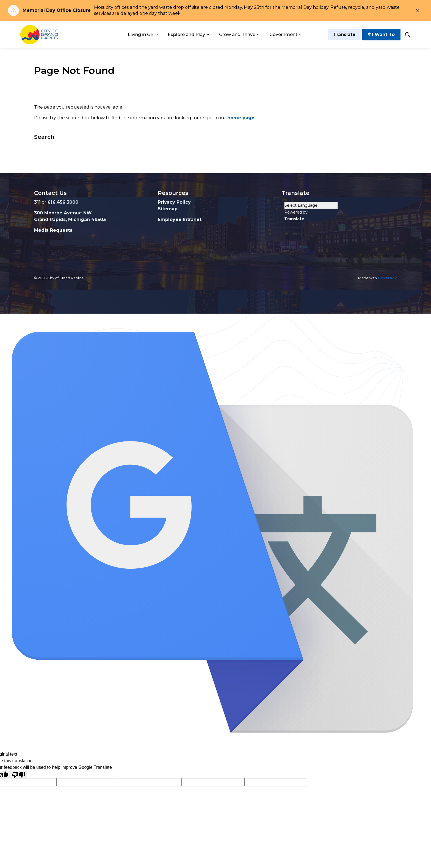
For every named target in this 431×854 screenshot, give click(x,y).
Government (283, 34)
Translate (344, 34)
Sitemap (168, 208)
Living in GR (141, 34)
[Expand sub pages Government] (300, 34)
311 (37, 202)
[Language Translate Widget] (311, 205)
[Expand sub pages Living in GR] (156, 34)
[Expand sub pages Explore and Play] (208, 34)
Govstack (387, 278)
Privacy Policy (174, 202)
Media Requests (53, 230)
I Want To (381, 34)
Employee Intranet (179, 219)
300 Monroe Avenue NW (63, 212)
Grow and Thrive (237, 34)
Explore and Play (186, 34)
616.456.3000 (63, 202)
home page (241, 117)
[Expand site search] (408, 35)
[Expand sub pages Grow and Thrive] (258, 34)
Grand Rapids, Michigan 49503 (70, 219)
